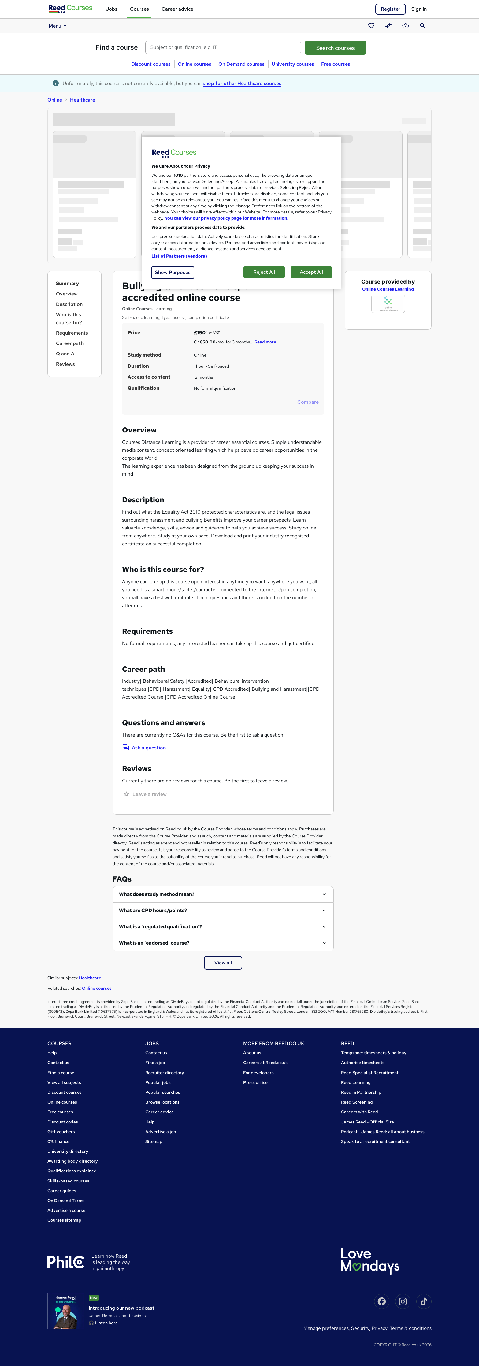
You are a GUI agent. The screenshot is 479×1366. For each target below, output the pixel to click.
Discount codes (62, 1122)
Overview (67, 294)
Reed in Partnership (361, 1092)
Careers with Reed (359, 1112)
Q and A (65, 354)
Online (54, 100)
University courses (293, 64)
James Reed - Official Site (367, 1122)
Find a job (155, 1062)
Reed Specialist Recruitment (370, 1072)
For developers (258, 1072)
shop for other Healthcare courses (242, 83)
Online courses (194, 64)
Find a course (116, 47)
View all (223, 963)
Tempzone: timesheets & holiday (374, 1053)
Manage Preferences (326, 1328)
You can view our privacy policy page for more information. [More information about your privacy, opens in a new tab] (226, 218)
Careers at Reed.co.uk (265, 1062)
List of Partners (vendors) (179, 256)
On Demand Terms (65, 1200)
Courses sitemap (64, 1220)
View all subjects (64, 1082)
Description (69, 304)
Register (390, 9)
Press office (255, 1082)
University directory (67, 1151)
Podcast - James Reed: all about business (383, 1131)
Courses (139, 9)
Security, (361, 1328)
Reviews (65, 364)
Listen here (106, 1323)
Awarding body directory (72, 1161)
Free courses (335, 64)
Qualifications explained (72, 1171)
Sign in (419, 9)
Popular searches (162, 1092)
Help (52, 1053)
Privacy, (381, 1328)
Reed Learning (356, 1082)
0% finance (58, 1141)
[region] (241, 213)
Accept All (311, 272)
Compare (308, 402)
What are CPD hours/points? (153, 910)
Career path (70, 343)
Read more (265, 342)
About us (252, 1053)
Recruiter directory (164, 1072)
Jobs (111, 9)
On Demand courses (241, 64)
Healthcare (82, 100)
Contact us (58, 1062)
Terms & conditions (411, 1328)
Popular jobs (158, 1082)
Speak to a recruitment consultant (375, 1141)
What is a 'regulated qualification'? (160, 926)
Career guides (61, 1190)
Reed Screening (357, 1102)
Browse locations (162, 1102)
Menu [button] (58, 25)
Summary (67, 283)
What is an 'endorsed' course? (154, 943)
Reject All (264, 272)
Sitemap (153, 1141)
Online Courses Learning (388, 289)
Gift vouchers (61, 1131)
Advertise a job (160, 1131)
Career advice (177, 9)
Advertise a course (66, 1210)
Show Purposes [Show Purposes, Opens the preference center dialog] (173, 272)
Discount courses (151, 64)
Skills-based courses (68, 1181)
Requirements (72, 333)
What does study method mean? (157, 894)
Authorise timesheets (362, 1062)
